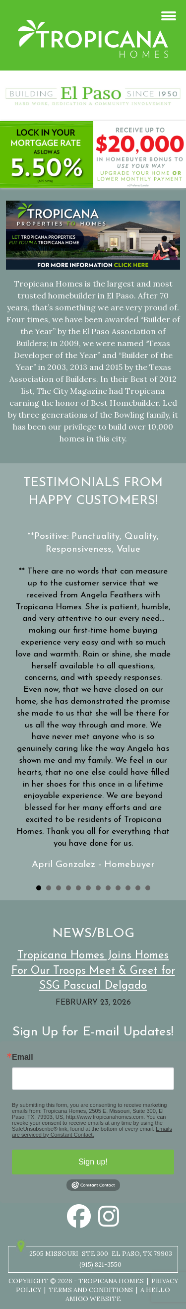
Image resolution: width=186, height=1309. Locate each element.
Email (22, 1057)
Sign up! (93, 1162)
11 (137, 887)
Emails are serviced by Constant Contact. (92, 1132)
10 (127, 887)
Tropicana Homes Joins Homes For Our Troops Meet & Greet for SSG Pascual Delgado (93, 971)
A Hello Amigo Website (118, 1294)
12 (147, 887)
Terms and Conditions (91, 1290)
